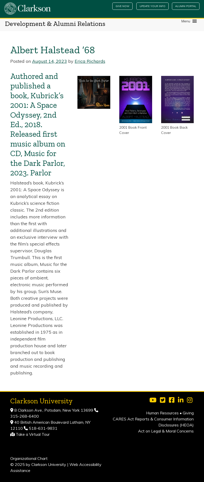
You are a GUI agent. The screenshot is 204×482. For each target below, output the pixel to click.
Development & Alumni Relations (55, 24)
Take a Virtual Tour (33, 434)
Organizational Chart (29, 458)
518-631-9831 (42, 428)
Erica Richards (90, 61)
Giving (188, 412)
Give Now (122, 6)
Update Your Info (152, 6)
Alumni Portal (185, 6)
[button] (185, 21)
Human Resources (162, 412)
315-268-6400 (24, 416)
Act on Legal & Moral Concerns (166, 430)
